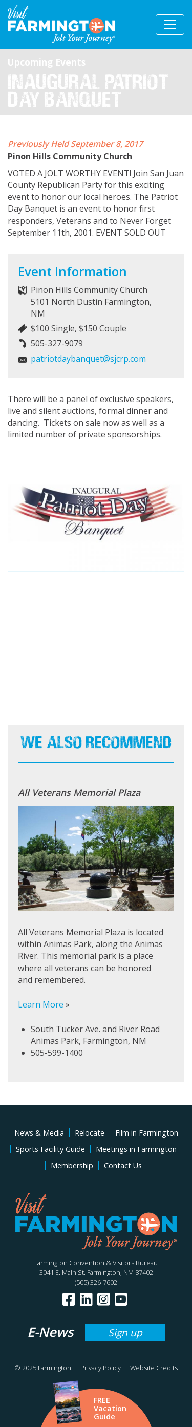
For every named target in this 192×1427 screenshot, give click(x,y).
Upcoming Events (47, 62)
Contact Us (123, 1165)
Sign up (125, 1332)
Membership (72, 1165)
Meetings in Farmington (136, 1149)
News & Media (39, 1132)
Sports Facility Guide (50, 1149)
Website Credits (154, 1367)
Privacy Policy (100, 1367)
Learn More (40, 1004)
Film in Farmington (146, 1132)
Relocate (89, 1132)
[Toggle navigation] (170, 24)
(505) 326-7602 (96, 1282)
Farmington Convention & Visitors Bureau (96, 1262)
